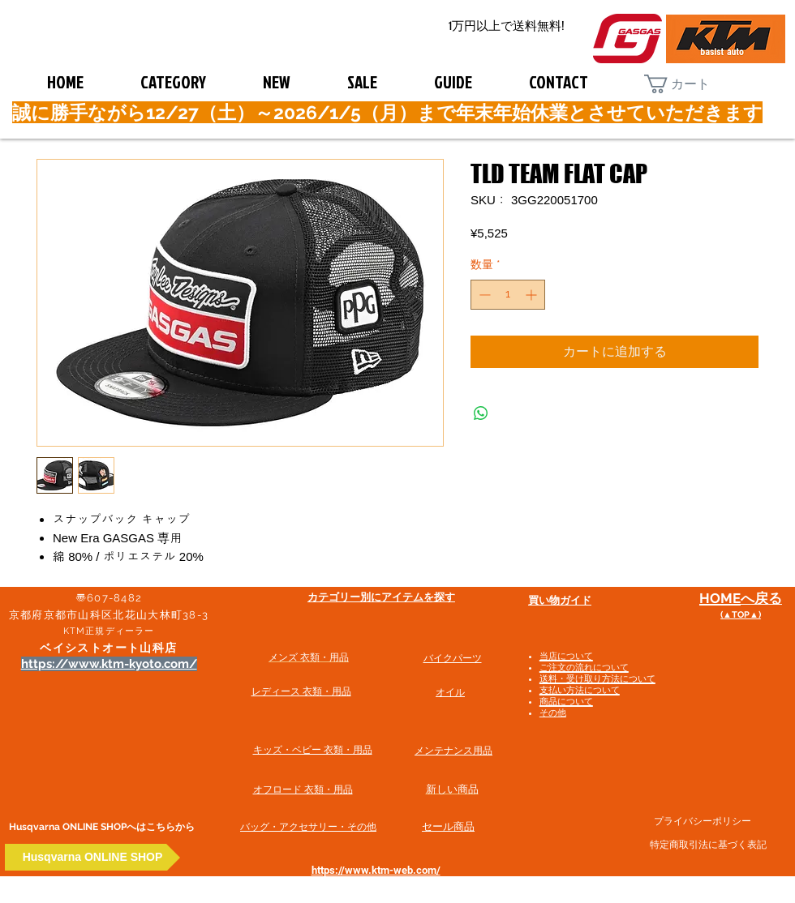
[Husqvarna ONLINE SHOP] (92, 857)
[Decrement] (483, 294)
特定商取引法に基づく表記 (708, 844)
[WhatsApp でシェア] (481, 413)
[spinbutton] (507, 294)
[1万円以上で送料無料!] (506, 26)
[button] (690, 84)
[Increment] (532, 294)
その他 (552, 713)
